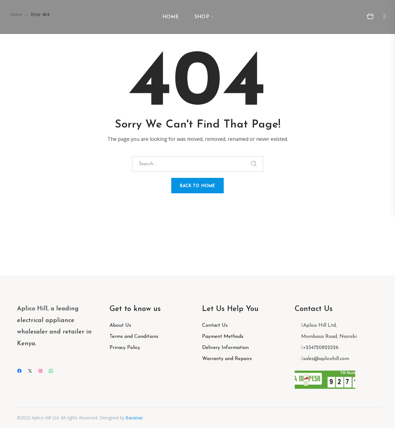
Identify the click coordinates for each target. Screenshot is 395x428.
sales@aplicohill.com (326, 358)
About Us (120, 325)
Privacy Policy (125, 347)
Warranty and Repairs (227, 358)
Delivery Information (225, 347)
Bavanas (134, 418)
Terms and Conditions (134, 336)
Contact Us (215, 325)
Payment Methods (222, 336)
